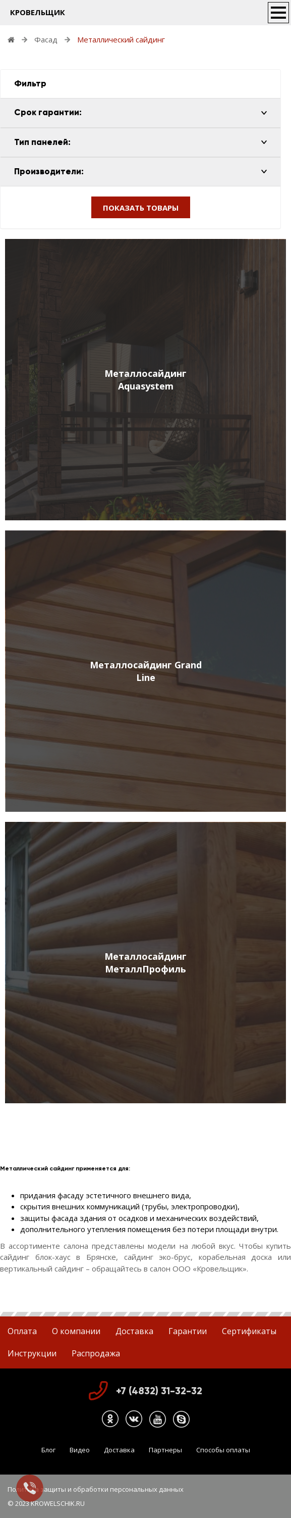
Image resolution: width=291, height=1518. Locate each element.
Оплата (22, 1331)
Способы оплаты (223, 1449)
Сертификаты (249, 1331)
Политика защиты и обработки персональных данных (96, 1489)
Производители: (49, 171)
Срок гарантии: (48, 112)
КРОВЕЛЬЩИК (37, 12)
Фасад (45, 39)
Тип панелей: (42, 142)
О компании (76, 1331)
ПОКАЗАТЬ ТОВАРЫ (141, 208)
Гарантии (187, 1331)
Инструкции (32, 1353)
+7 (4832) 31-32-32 (159, 1391)
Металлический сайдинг (121, 39)
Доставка (134, 1331)
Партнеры (165, 1449)
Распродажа (96, 1353)
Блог (48, 1449)
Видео (80, 1449)
